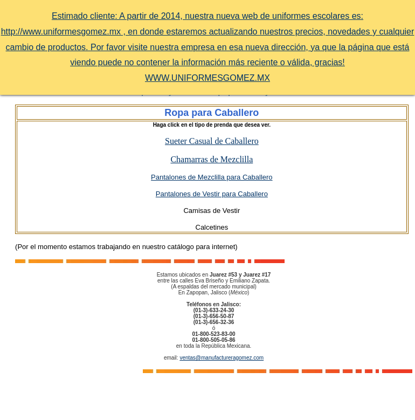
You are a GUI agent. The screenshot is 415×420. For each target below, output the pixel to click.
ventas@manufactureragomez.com (221, 358)
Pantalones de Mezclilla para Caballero (211, 177)
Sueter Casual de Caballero (212, 141)
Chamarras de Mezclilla (211, 159)
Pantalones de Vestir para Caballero (212, 194)
